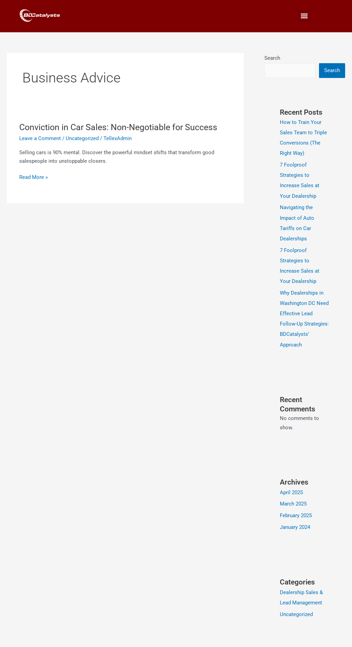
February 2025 (296, 515)
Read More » (33, 177)
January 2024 (295, 526)
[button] (304, 16)
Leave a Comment (40, 138)
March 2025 (293, 503)
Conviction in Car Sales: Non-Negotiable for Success (122, 127)
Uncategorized (82, 138)
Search (272, 58)
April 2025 (291, 492)
